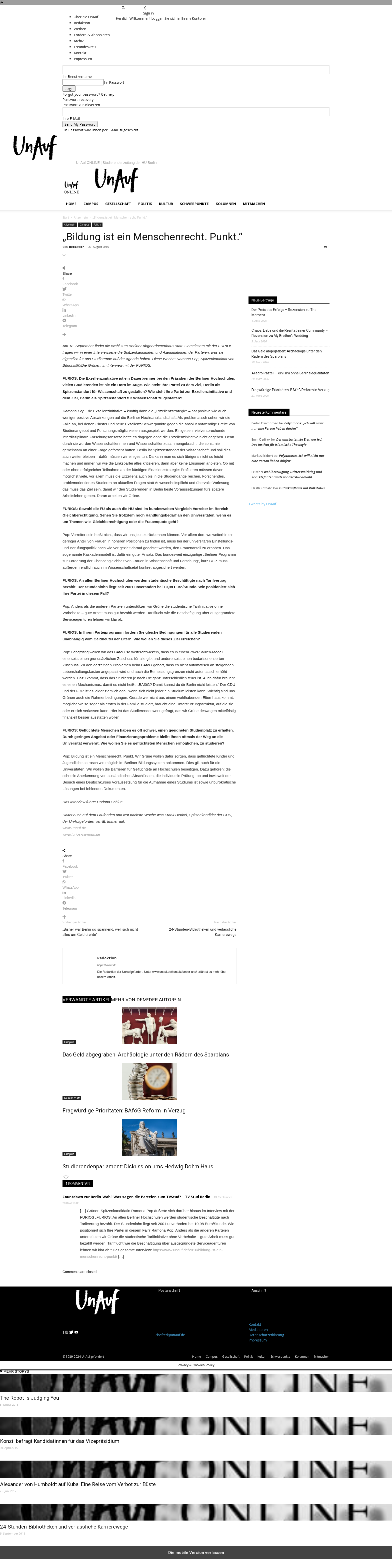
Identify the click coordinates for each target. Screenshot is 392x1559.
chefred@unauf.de (170, 1334)
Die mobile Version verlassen (196, 1552)
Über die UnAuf (86, 16)
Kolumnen (226, 203)
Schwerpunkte (194, 203)
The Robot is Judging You (29, 1398)
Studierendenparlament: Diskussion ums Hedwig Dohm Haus (137, 1166)
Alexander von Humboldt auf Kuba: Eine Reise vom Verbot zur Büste (78, 1484)
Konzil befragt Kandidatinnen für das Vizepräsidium (59, 1441)
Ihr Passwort (114, 82)
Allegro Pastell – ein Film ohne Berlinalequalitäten (290, 373)
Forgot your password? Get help (88, 94)
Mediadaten (258, 1329)
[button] (123, 7)
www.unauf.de (74, 828)
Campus (91, 203)
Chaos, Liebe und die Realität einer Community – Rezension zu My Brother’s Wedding (290, 333)
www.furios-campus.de (81, 834)
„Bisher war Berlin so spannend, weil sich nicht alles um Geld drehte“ (100, 932)
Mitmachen (254, 203)
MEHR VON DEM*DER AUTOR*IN (146, 1000)
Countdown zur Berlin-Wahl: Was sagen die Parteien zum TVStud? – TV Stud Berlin (136, 1196)
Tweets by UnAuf (262, 504)
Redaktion (76, 247)
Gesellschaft (118, 203)
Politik (145, 203)
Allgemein (81, 217)
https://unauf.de (106, 965)
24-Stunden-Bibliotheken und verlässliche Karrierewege (202, 932)
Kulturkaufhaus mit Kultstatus (301, 488)
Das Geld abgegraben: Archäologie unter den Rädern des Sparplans (145, 1054)
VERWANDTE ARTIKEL (86, 1000)
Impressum (257, 1340)
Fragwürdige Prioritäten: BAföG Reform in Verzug (124, 1110)
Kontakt (254, 1324)
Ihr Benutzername (77, 76)
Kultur (166, 203)
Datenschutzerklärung (266, 1334)
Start (65, 217)
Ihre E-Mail (71, 118)
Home (71, 203)
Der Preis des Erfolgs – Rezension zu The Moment (284, 312)
